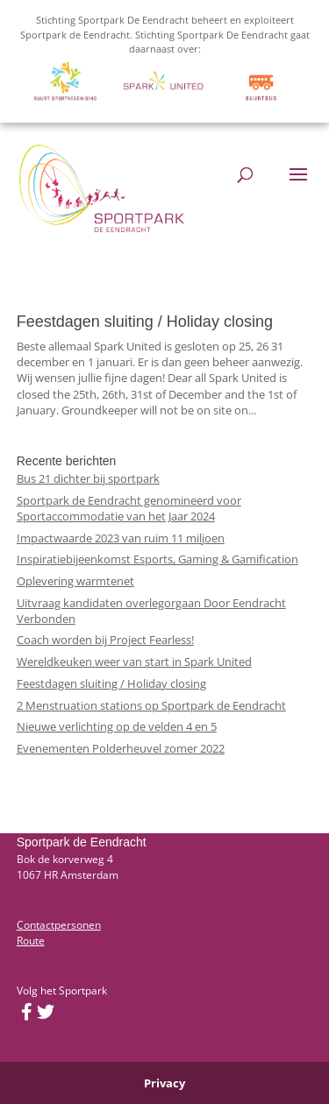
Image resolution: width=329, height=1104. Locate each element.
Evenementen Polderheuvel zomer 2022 (121, 748)
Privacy (164, 1083)
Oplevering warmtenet (75, 581)
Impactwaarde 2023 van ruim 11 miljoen (121, 538)
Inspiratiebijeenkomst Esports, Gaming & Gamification (157, 559)
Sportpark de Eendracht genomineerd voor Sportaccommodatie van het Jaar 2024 (129, 508)
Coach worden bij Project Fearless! (105, 640)
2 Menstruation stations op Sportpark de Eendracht (151, 705)
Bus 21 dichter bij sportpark (88, 478)
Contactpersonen (59, 924)
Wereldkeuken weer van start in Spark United (134, 661)
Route (31, 940)
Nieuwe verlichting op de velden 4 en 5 (117, 726)
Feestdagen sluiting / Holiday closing (145, 321)
